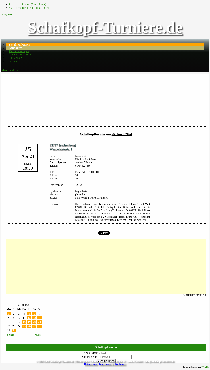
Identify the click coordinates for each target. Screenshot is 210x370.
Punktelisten (16, 57)
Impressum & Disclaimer (112, 364)
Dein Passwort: (89, 356)
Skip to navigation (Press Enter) (27, 4)
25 (24, 326)
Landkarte (15, 47)
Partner (13, 61)
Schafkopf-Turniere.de (105, 27)
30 (13, 330)
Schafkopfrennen (19, 44)
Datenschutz (90, 364)
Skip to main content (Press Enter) (29, 7)
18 (24, 321)
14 (39, 317)
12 (29, 317)
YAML (205, 367)
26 (29, 326)
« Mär (10, 334)
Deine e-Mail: (89, 352)
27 (34, 326)
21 (39, 321)
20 (34, 321)
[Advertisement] (105, 99)
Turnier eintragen (19, 51)
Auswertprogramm (20, 54)
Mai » (38, 334)
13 (34, 317)
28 (39, 326)
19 (29, 321)
